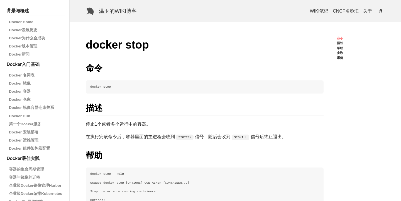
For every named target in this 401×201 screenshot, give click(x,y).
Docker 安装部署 (23, 132)
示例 (340, 57)
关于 (367, 11)
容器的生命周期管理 (26, 169)
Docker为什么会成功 (27, 38)
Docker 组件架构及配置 (29, 148)
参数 (340, 52)
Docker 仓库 (20, 99)
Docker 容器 (20, 91)
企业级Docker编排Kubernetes (35, 194)
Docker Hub (19, 116)
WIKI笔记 (319, 11)
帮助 (340, 48)
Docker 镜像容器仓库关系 (31, 108)
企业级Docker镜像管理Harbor (35, 185)
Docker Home (21, 22)
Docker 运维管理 (23, 140)
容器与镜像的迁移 (24, 177)
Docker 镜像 (20, 83)
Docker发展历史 (23, 30)
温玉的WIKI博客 (118, 11)
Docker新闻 (19, 54)
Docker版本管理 (23, 46)
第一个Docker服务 (25, 124)
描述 (340, 43)
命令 (340, 38)
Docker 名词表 (22, 75)
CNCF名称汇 (345, 11)
